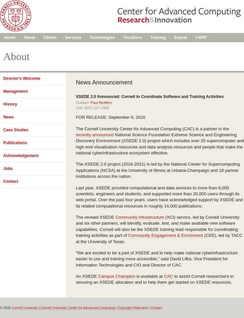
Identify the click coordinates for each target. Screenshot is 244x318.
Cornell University (25, 308)
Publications (15, 143)
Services (73, 37)
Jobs (8, 168)
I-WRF (201, 37)
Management (15, 91)
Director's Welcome (21, 78)
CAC (168, 276)
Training (158, 37)
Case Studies (15, 130)
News (8, 117)
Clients (50, 37)
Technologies (102, 37)
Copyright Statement (133, 308)
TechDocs (132, 37)
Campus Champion (116, 276)
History (10, 104)
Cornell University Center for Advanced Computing (78, 308)
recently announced (95, 134)
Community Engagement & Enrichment (165, 235)
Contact (10, 181)
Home (9, 37)
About (29, 37)
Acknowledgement (21, 155)
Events (180, 37)
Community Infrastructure (139, 217)
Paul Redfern (101, 103)
